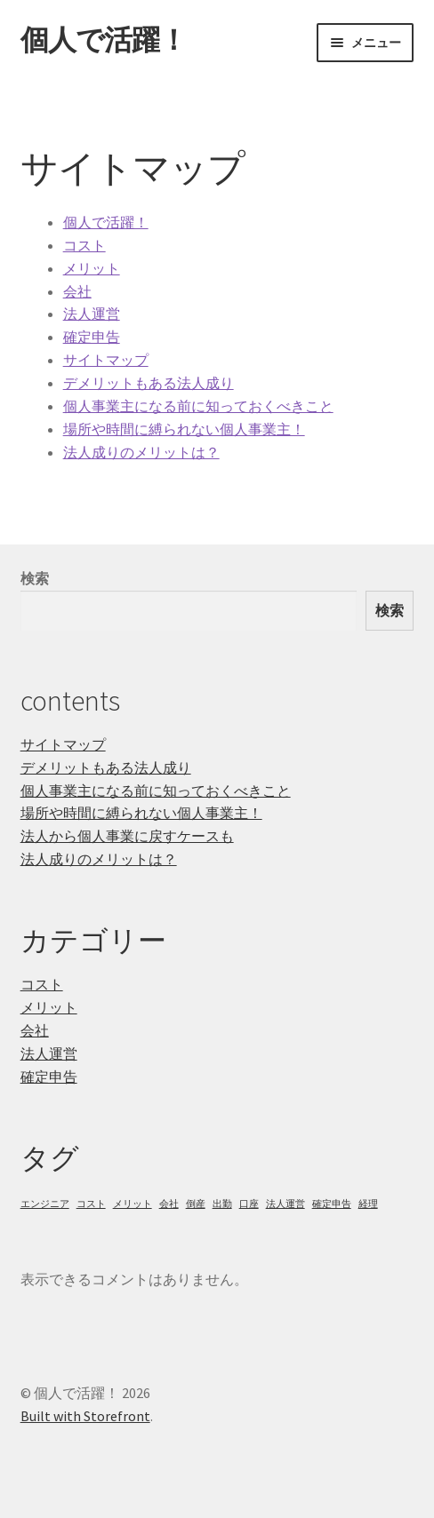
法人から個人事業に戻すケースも (127, 836)
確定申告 (91, 337)
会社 (77, 291)
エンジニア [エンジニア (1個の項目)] (44, 1204)
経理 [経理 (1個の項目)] (368, 1204)
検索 (34, 578)
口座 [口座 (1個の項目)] (249, 1204)
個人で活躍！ (103, 40)
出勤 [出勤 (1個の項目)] (222, 1204)
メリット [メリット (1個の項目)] (132, 1204)
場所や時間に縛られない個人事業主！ (184, 429)
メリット (91, 268)
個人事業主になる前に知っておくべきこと (198, 406)
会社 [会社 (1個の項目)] (169, 1204)
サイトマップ (106, 360)
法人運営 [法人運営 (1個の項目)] (285, 1204)
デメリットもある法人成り (148, 383)
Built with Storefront (85, 1416)
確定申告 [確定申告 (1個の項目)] (331, 1204)
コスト (84, 245)
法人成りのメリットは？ (141, 452)
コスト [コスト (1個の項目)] (91, 1204)
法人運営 (91, 313)
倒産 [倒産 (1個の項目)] (195, 1204)
